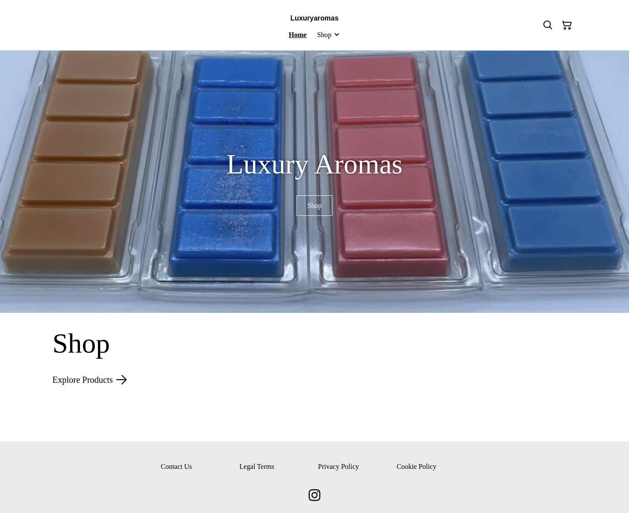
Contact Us (176, 466)
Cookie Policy (416, 466)
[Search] (547, 25)
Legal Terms (256, 466)
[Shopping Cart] (567, 25)
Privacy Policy (338, 466)
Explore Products (89, 379)
